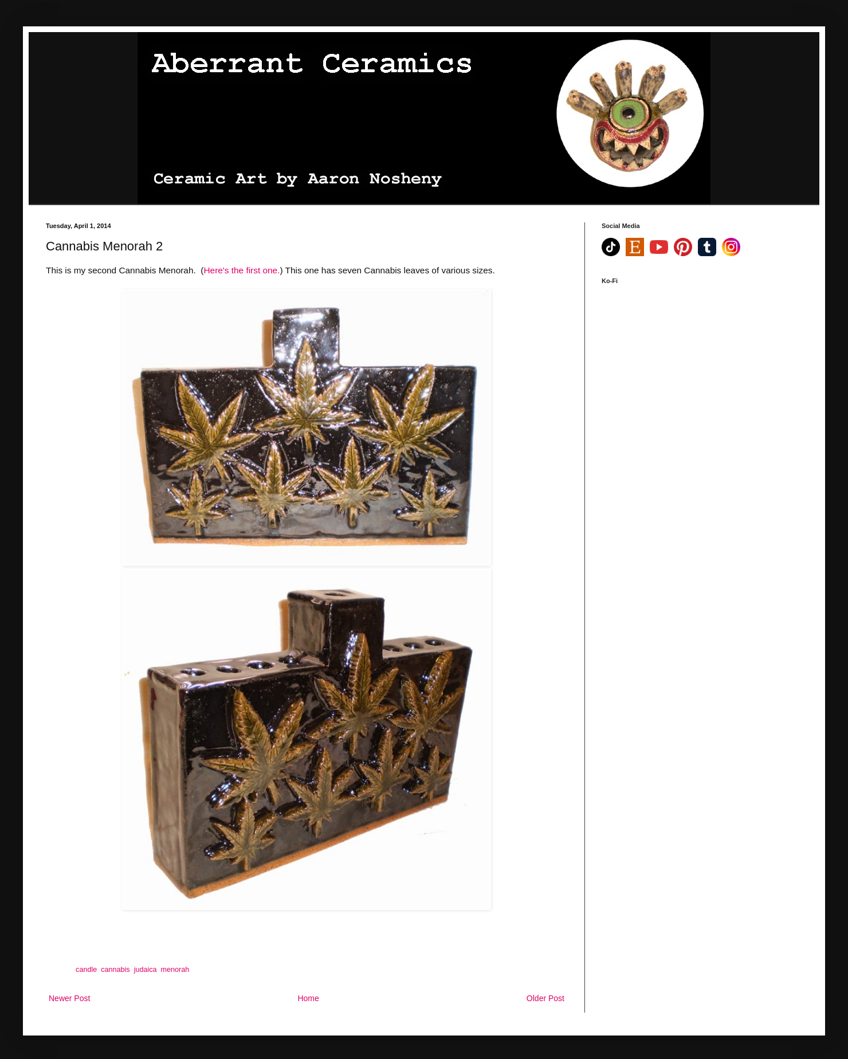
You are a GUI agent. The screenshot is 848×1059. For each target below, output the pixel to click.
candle (86, 970)
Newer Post (69, 998)
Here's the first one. (241, 270)
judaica (145, 970)
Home (308, 998)
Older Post (545, 998)
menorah (175, 970)
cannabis (115, 970)
